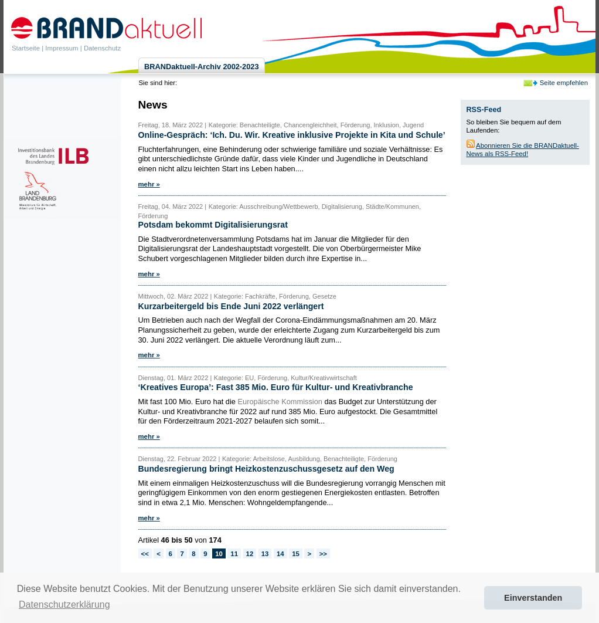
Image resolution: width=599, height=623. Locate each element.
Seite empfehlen (564, 82)
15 (296, 553)
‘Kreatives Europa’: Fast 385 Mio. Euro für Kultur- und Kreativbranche (275, 387)
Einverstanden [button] (533, 597)
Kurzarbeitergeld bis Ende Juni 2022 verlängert (231, 306)
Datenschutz (102, 48)
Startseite (26, 48)
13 (265, 553)
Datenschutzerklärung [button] (64, 605)
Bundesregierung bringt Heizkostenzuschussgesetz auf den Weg (266, 468)
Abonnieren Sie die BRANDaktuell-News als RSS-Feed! (523, 149)
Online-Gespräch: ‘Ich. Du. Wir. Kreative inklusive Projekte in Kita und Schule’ (291, 135)
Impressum (61, 48)
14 (280, 553)
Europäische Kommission (280, 401)
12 (250, 553)
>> (323, 553)
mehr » (149, 184)
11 (234, 553)
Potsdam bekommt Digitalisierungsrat (213, 224)
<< (145, 553)
